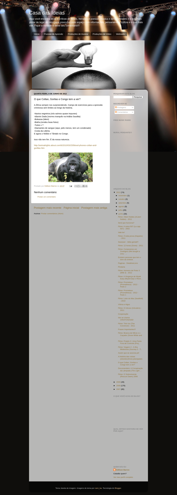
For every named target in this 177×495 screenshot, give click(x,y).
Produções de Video (102, 34)
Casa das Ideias (47, 13)
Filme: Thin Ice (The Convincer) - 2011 (126, 325)
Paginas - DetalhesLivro (128, 263)
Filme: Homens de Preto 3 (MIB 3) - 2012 (129, 271)
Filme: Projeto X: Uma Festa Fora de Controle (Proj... (130, 342)
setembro (123, 203)
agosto (122, 206)
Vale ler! (121, 232)
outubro (122, 199)
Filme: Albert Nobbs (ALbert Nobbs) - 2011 (129, 218)
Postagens (120, 107)
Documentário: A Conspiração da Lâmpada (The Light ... (130, 369)
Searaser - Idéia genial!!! (128, 242)
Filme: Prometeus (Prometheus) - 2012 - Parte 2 (128, 284)
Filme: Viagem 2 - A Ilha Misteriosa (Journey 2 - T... (130, 348)
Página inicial (71, 207)
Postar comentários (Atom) (52, 214)
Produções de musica (78, 34)
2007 (118, 389)
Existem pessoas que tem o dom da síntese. (129, 258)
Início (36, 34)
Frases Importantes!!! (127, 329)
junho (121, 214)
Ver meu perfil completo (123, 477)
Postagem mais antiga (94, 207)
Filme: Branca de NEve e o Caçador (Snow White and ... (130, 335)
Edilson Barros (122, 470)
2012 (118, 192)
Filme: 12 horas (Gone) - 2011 (130, 246)
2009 (118, 382)
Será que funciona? (126, 223)
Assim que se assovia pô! (128, 353)
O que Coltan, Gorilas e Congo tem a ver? (128, 363)
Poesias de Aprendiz (53, 34)
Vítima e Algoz (124, 304)
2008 (118, 386)
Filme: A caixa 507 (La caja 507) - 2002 (129, 227)
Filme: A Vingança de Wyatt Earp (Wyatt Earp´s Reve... (130, 277)
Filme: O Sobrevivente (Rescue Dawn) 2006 (128, 375)
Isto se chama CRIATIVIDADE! (126, 319)
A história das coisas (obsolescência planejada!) (130, 357)
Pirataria (121, 267)
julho (121, 210)
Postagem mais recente (47, 207)
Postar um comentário (46, 197)
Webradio (120, 34)
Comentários (121, 112)
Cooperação (123, 314)
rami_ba (98, 488)
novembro (123, 196)
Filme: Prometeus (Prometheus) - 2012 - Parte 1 (128, 292)
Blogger (118, 488)
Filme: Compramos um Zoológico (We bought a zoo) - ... (129, 251)
